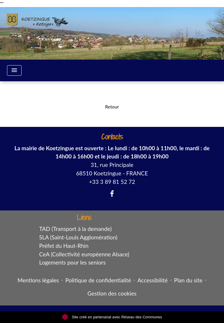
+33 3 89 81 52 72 (112, 181)
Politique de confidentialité (98, 280)
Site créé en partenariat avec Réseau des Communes (112, 317)
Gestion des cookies (112, 293)
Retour (112, 106)
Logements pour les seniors (72, 262)
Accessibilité (152, 280)
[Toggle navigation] (14, 70)
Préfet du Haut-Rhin (63, 245)
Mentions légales (38, 280)
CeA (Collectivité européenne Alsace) (84, 254)
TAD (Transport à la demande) (75, 228)
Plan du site (188, 280)
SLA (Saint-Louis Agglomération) (78, 237)
